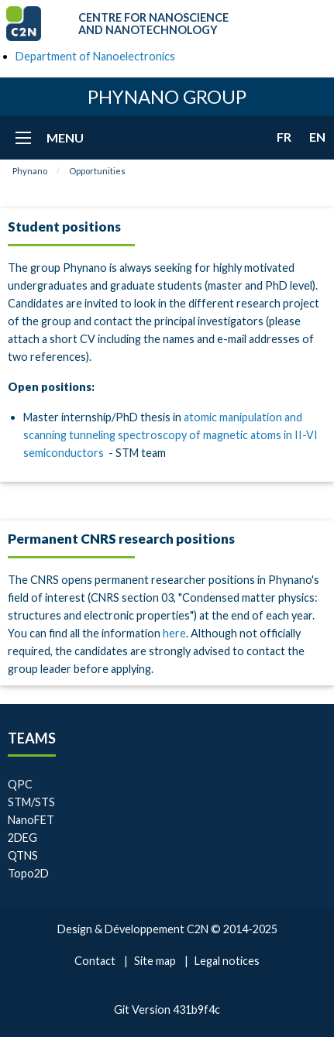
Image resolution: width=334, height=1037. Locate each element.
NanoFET (31, 819)
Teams (32, 738)
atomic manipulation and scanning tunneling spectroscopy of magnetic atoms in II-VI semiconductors (170, 434)
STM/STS (31, 802)
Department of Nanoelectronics (95, 56)
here (174, 633)
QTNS (23, 855)
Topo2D (28, 873)
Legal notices (227, 960)
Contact (94, 960)
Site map (155, 960)
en (317, 136)
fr (284, 136)
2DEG (22, 837)
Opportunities (97, 171)
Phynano (29, 171)
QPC (20, 784)
